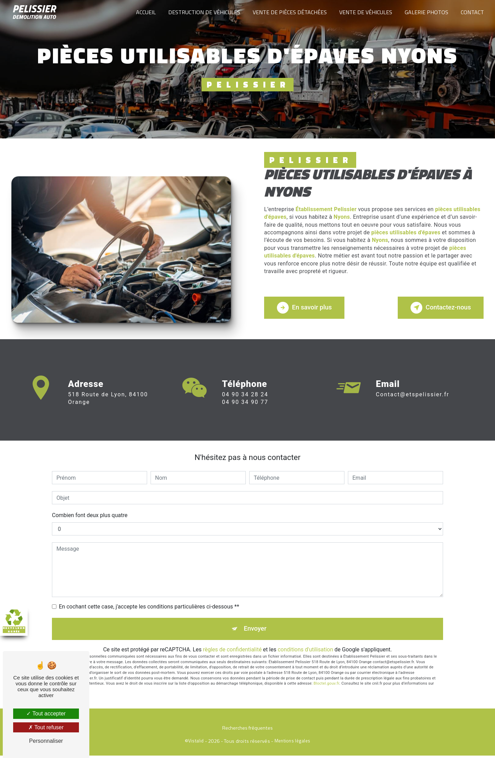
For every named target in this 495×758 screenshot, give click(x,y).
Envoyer (255, 631)
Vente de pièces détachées (289, 12)
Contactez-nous (438, 309)
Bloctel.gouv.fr (326, 686)
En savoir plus (306, 309)
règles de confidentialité (232, 652)
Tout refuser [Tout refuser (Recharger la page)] (46, 727)
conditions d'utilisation (305, 652)
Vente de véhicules (365, 12)
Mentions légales (292, 743)
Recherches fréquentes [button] (247, 730)
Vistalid (196, 743)
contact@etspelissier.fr (412, 388)
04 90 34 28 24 (245, 403)
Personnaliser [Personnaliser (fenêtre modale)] (46, 741)
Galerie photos (426, 12)
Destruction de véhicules (204, 12)
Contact (471, 12)
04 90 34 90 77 (245, 411)
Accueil (145, 12)
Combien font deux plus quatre (89, 517)
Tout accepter (45, 713)
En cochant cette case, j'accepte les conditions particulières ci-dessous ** (149, 608)
